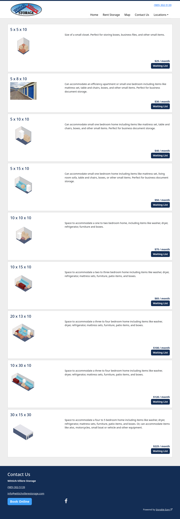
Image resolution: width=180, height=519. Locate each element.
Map (127, 15)
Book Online (19, 501)
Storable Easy (164, 509)
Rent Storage (111, 15)
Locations (160, 15)
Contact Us (142, 15)
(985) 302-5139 (162, 5)
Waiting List (160, 65)
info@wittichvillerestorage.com (26, 493)
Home (94, 15)
